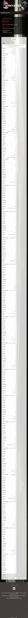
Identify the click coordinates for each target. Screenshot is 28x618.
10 (20, 576)
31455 (15, 469)
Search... (4, 43)
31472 (15, 311)
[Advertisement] (13, 607)
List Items (14, 39)
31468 (15, 390)
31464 (15, 416)
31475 (15, 232)
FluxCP (7, 593)
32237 (15, 101)
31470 (15, 364)
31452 (15, 522)
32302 (15, 48)
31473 (15, 285)
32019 (15, 127)
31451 (15, 549)
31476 (15, 206)
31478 (15, 180)
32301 (15, 75)
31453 (15, 496)
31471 (15, 337)
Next (23, 576)
